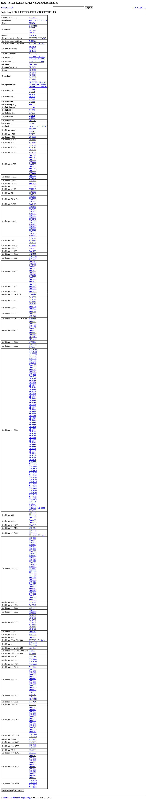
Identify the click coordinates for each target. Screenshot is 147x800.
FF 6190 (32, 435)
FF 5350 (32, 398)
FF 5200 (32, 380)
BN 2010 (32, 189)
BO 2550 (32, 273)
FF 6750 (32, 457)
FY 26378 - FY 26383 (37, 38)
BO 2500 (32, 268)
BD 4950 (32, 558)
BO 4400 (32, 326)
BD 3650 (32, 207)
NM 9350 (33, 490)
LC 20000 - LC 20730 (37, 126)
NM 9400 (33, 493)
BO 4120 (32, 599)
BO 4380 (32, 632)
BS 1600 (32, 297)
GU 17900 (33, 26)
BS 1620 (32, 299)
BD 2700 (32, 199)
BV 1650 (32, 342)
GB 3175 (32, 697)
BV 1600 (32, 181)
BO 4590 (32, 685)
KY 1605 (32, 739)
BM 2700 (33, 608)
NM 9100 (33, 473)
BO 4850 (32, 767)
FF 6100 (32, 431)
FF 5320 (32, 391)
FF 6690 (32, 453)
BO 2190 (32, 160)
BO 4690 (32, 716)
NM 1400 (33, 464)
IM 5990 (32, 30)
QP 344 (32, 102)
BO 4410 (32, 328)
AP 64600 (33, 352)
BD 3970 (32, 233)
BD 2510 (32, 194)
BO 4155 (32, 312)
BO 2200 (32, 162)
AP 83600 (33, 354)
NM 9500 (33, 664)
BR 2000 (32, 750)
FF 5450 (32, 407)
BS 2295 (32, 77)
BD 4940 (32, 556)
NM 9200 (33, 484)
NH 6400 (32, 294)
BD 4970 (32, 562)
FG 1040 (32, 49)
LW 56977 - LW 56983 (38, 87)
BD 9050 (32, 235)
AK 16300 (33, 350)
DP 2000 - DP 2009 (36, 62)
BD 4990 (32, 567)
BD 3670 (32, 209)
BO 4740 (32, 727)
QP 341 (32, 107)
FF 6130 (32, 433)
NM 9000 (33, 466)
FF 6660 (32, 451)
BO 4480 (32, 335)
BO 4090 (32, 593)
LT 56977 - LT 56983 (37, 84)
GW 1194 (33, 259)
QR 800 (32, 118)
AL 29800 (33, 54)
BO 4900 (32, 778)
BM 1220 (33, 513)
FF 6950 (32, 460)
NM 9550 (33, 495)
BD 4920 (32, 745)
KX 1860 (32, 254)
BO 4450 (32, 309)
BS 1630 (32, 302)
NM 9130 (33, 475)
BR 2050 (32, 753)
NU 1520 (32, 501)
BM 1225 (33, 571)
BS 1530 (32, 240)
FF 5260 (32, 387)
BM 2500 (33, 573)
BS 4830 (32, 142)
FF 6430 (32, 442)
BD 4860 (32, 545)
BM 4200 (33, 345)
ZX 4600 (32, 510)
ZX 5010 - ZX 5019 (37, 640)
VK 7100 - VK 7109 (37, 44)
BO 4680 (32, 714)
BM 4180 (33, 359)
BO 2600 (32, 279)
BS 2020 (32, 602)
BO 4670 (32, 712)
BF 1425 (32, 654)
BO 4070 (32, 584)
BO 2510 (32, 271)
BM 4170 (33, 356)
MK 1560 (33, 64)
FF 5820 (32, 418)
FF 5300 (32, 389)
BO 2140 (32, 178)
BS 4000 (32, 243)
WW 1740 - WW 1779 (38, 20)
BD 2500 (32, 192)
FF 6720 (32, 455)
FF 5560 (32, 413)
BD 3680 (32, 211)
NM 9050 (33, 471)
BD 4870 (32, 547)
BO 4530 (32, 674)
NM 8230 (33, 780)
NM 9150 (33, 479)
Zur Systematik (7, 7)
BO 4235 (32, 367)
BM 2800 (33, 575)
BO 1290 (32, 251)
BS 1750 (32, 622)
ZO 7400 (32, 104)
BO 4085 (32, 591)
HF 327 (32, 28)
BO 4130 (32, 670)
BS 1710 (32, 618)
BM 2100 (33, 515)
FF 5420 (32, 405)
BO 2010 (32, 292)
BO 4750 (32, 729)
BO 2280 (32, 173)
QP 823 (32, 99)
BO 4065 (32, 582)
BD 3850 (32, 227)
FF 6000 (32, 429)
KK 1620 (32, 702)
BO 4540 (32, 676)
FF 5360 (32, 400)
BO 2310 (32, 284)
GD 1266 (32, 656)
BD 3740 (32, 220)
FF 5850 (32, 420)
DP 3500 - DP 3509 (36, 59)
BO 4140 (32, 756)
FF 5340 (32, 396)
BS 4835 (32, 70)
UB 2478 (32, 506)
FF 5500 (32, 409)
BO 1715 (32, 580)
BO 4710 (32, 721)
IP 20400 (32, 131)
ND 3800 (32, 462)
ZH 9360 (32, 121)
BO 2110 (32, 155)
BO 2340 (32, 287)
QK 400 (32, 89)
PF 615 (32, 94)
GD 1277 (32, 747)
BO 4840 (32, 764)
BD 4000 (32, 538)
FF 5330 (32, 394)
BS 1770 (32, 627)
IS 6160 (32, 32)
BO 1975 (32, 183)
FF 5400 (32, 402)
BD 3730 (32, 218)
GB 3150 (32, 695)
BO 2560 (32, 275)
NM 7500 (33, 734)
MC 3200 (33, 339)
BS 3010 (32, 605)
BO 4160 (32, 314)
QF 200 (32, 347)
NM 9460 (33, 661)
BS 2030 (32, 145)
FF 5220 (32, 383)
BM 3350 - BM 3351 (37, 535)
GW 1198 (33, 645)
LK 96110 (33, 699)
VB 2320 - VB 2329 (37, 508)
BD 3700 (32, 214)
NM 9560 (33, 497)
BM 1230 (33, 531)
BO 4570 (32, 681)
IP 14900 (32, 129)
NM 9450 (33, 659)
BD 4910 (32, 525)
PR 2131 (32, 67)
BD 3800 (32, 224)
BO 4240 (32, 370)
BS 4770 (32, 140)
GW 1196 (33, 643)
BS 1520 (32, 238)
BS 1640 (32, 304)
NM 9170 (33, 482)
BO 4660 (32, 710)
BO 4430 (32, 520)
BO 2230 (32, 164)
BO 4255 (32, 376)
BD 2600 (32, 197)
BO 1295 (32, 578)
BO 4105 (32, 597)
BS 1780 (32, 629)
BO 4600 (32, 687)
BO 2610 (32, 282)
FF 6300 (32, 438)
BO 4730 (32, 725)
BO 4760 (32, 732)
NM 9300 (33, 488)
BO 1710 (32, 517)
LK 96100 (33, 337)
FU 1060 (32, 51)
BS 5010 (32, 186)
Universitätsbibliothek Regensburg (16, 797)
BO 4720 (32, 723)
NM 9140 (33, 477)
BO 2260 (32, 168)
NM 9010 (33, 468)
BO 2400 (32, 266)
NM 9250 (33, 486)
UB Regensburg (140, 7)
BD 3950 (32, 231)
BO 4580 (32, 683)
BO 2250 (32, 166)
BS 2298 (32, 79)
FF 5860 (32, 422)
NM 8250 (33, 783)
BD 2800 (32, 201)
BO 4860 (32, 769)
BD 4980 (32, 564)
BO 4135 (32, 707)
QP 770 (32, 123)
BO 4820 (32, 760)
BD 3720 (32, 216)
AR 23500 (33, 17)
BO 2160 (32, 204)
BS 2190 (32, 73)
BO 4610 (32, 690)
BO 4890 (32, 775)
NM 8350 (33, 787)
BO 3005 (32, 637)
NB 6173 (32, 41)
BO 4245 (32, 372)
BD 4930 (32, 553)
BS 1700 (32, 616)
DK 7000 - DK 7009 (37, 57)
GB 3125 (32, 692)
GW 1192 (33, 257)
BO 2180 (32, 157)
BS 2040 (32, 147)
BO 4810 (32, 758)
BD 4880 (32, 549)
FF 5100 (32, 378)
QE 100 (32, 504)
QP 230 (32, 110)
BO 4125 (32, 307)
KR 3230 (32, 742)
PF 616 (32, 97)
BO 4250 (32, 374)
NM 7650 (33, 737)
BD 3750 (32, 222)
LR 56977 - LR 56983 (37, 82)
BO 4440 (32, 333)
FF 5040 (32, 47)
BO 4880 (32, 773)
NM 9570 (33, 499)
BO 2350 (32, 289)
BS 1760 (32, 624)
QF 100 (32, 134)
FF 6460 (32, 444)
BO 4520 (32, 672)
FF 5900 (32, 424)
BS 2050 (32, 150)
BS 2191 (32, 75)
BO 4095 (32, 595)
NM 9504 (33, 667)
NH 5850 (32, 35)
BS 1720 (32, 620)
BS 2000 (32, 152)
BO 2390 (32, 264)
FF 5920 (32, 427)
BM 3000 (33, 533)
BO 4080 (32, 588)
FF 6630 (32, 449)
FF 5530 (32, 411)
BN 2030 (32, 363)
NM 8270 (33, 785)
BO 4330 (32, 322)
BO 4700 (32, 718)
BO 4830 (32, 762)
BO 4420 (32, 330)
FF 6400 (32, 440)
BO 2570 (32, 277)
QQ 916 (32, 116)
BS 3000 (32, 137)
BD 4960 (32, 560)
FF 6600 (32, 446)
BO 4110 (32, 528)
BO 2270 (32, 171)
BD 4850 (32, 542)
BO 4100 (32, 365)
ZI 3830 (32, 23)
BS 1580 (32, 245)
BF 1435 (32, 569)
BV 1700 (32, 705)
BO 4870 (32, 771)
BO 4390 (32, 324)
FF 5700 (32, 416)
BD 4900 (32, 551)
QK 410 (32, 92)
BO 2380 (32, 262)
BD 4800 (32, 540)
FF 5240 (32, 385)
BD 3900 (32, 229)
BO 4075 (32, 586)
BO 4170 (32, 316)
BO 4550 (32, 679)
